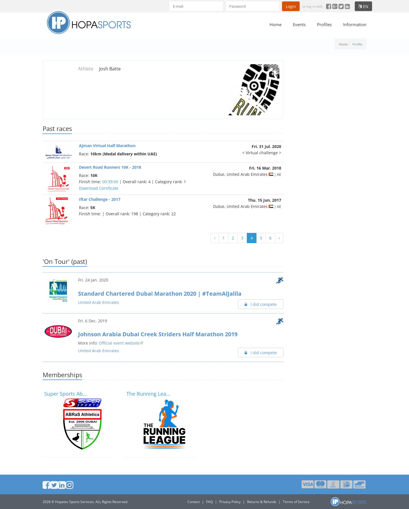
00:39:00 (110, 181)
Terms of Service (296, 501)
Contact (193, 501)
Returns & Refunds (261, 501)
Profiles (324, 24)
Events (299, 24)
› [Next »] (279, 238)
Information (354, 24)
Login (291, 6)
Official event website (119, 343)
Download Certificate (98, 188)
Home (275, 24)
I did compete (261, 304)
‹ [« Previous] (214, 238)
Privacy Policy (230, 501)
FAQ (209, 501)
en (363, 6)
